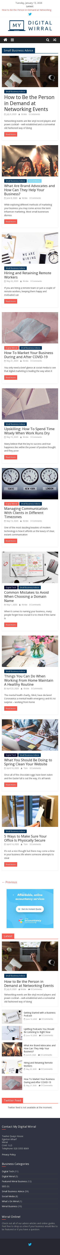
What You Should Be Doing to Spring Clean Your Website (28, 762)
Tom (26, 768)
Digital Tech (11, 587)
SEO (4, 1186)
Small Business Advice (15, 91)
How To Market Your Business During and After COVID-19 (28, 354)
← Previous (9, 882)
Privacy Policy (9, 1154)
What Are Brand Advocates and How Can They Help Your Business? (29, 189)
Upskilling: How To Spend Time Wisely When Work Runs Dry (29, 430)
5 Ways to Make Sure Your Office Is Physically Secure (25, 838)
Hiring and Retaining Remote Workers (27, 274)
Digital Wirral (11, 348)
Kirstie (24, 114)
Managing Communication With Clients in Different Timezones (26, 512)
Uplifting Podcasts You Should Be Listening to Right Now (39, 1031)
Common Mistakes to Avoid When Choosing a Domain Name (26, 596)
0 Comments (34, 114)
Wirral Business (9, 1206)
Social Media (34, 181)
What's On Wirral (10, 1201)
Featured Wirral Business (14, 1181)
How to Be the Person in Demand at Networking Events (29, 103)
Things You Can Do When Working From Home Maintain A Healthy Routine (28, 680)
